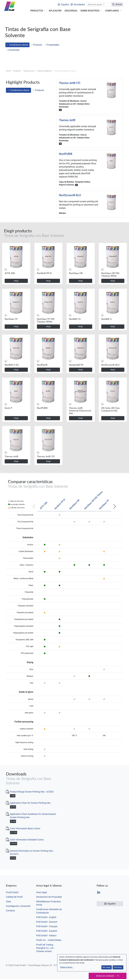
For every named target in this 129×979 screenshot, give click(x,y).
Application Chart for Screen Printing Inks (30, 803)
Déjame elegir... (66, 967)
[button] (38, 10)
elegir (16, 281)
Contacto (10, 910)
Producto (36, 45)
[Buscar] (98, 4)
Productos (17, 71)
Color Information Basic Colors (25, 828)
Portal (8, 71)
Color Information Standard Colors (27, 839)
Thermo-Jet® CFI (69, 83)
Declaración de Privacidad (49, 897)
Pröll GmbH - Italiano (46, 935)
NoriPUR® (65, 154)
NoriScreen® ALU (70, 195)
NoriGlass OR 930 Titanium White (96, 497)
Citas (8, 901)
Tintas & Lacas (28, 71)
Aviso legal (41, 892)
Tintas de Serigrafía (44, 71)
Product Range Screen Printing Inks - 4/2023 (32, 791)
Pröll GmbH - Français (47, 926)
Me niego (106, 967)
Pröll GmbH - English (46, 917)
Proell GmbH (12, 892)
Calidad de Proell (14, 897)
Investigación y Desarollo (18, 906)
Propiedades (52, 45)
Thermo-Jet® (67, 120)
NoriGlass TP (104, 504)
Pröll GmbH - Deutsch (46, 922)
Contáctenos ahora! (17, 45)
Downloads (13, 50)
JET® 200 (43, 505)
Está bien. (118, 967)
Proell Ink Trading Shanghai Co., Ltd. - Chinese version (45, 948)
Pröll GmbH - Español (46, 931)
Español (63, 4)
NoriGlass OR (74, 504)
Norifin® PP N (60, 504)
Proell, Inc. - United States (48, 940)
